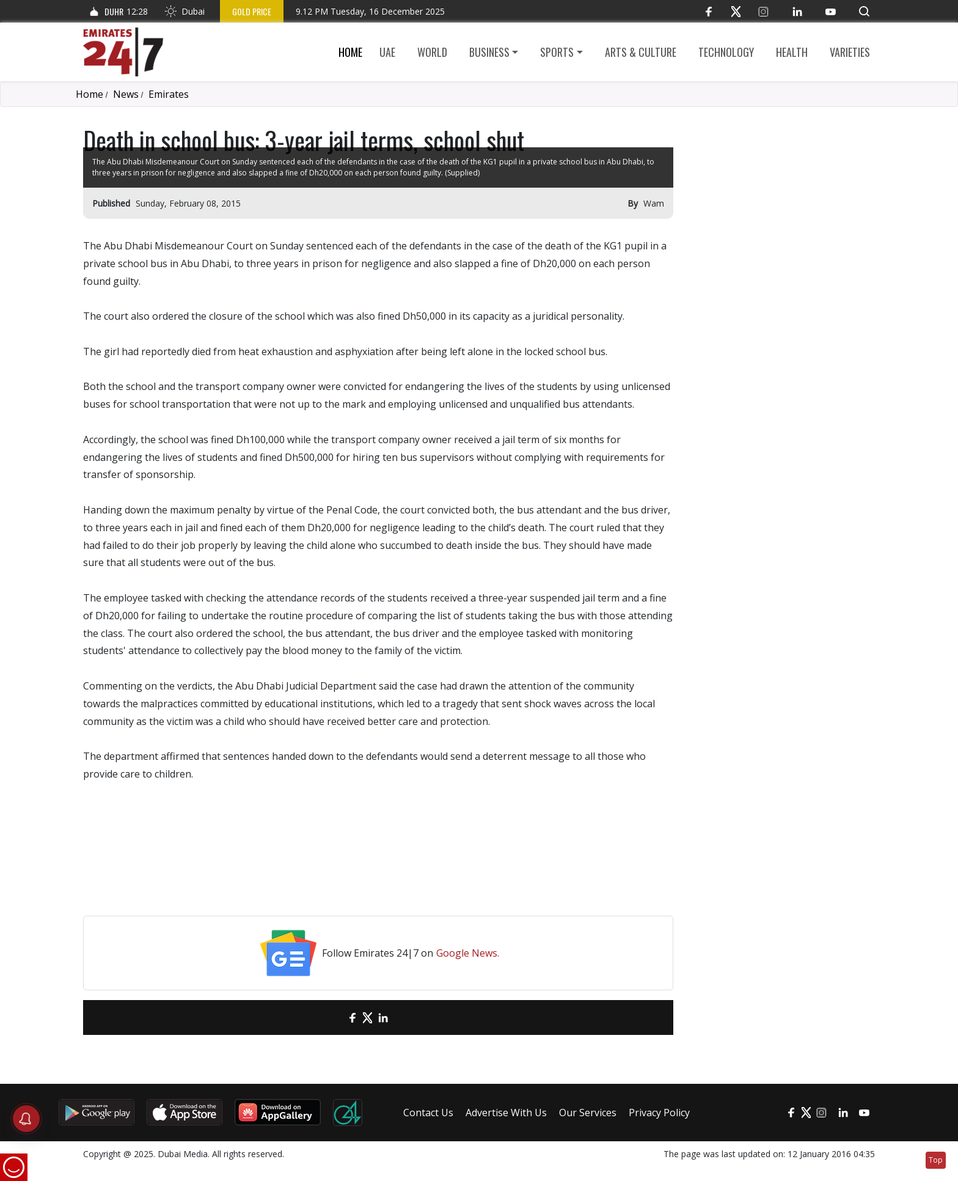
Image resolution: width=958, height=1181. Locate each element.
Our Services (587, 1112)
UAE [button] (387, 52)
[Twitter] (735, 11)
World (432, 52)
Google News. (467, 953)
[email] (331, 1017)
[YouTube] (830, 11)
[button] (864, 11)
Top (936, 1160)
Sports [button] (557, 52)
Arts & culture (640, 52)
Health (792, 52)
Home (350, 52)
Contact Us (428, 1112)
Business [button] (489, 52)
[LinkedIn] (797, 11)
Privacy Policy (659, 1112)
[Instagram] (763, 11)
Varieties (850, 52)
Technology (726, 52)
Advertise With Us (506, 1112)
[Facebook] (708, 11)
